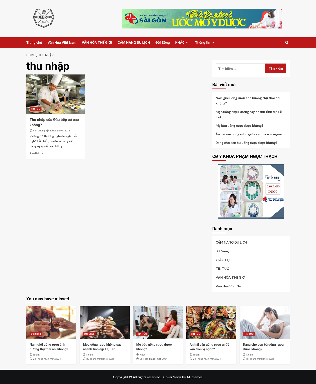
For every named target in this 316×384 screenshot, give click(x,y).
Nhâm (36, 354)
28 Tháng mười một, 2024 (47, 358)
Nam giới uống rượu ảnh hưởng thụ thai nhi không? (248, 100)
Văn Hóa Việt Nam (62, 43)
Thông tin (205, 43)
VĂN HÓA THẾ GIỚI (97, 43)
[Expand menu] (187, 43)
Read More (36, 153)
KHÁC (182, 43)
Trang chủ (34, 43)
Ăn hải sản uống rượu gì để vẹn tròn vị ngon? (249, 134)
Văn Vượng (39, 130)
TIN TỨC (35, 108)
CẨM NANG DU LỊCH (134, 43)
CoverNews (172, 377)
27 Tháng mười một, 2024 (260, 358)
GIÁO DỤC (224, 260)
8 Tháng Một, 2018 (60, 130)
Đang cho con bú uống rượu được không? (246, 143)
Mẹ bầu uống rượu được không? (239, 125)
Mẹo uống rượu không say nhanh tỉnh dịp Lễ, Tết (249, 114)
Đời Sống (162, 43)
